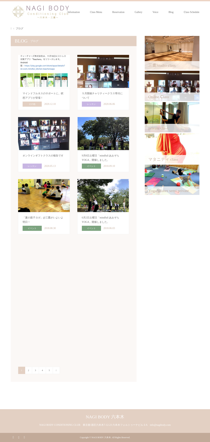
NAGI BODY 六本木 (105, 416)
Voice (155, 12)
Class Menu (96, 12)
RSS (24, 437)
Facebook (13, 437)
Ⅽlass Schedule (191, 12)
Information (74, 12)
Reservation (118, 12)
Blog (170, 12)
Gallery (138, 12)
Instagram (19, 437)
